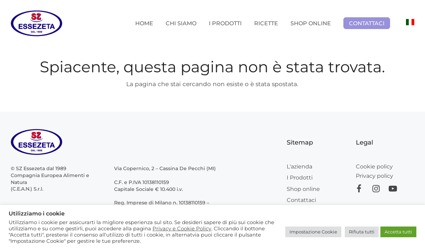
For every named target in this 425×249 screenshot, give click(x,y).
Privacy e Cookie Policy (182, 228)
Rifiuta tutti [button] (362, 231)
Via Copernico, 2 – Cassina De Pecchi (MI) (165, 168)
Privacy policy (374, 176)
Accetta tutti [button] (398, 231)
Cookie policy (374, 166)
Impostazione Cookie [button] (313, 231)
